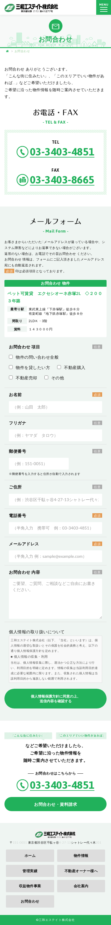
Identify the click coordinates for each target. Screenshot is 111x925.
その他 (54, 377)
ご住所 (15, 486)
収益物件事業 (30, 886)
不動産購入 (71, 367)
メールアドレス (24, 543)
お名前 (15, 394)
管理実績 (29, 871)
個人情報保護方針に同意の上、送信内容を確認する (56, 698)
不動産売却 (23, 377)
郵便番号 (17, 451)
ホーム (30, 855)
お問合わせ (30, 901)
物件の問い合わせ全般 (34, 357)
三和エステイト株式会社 (31, 7)
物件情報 (81, 855)
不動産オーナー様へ (81, 871)
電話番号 (17, 515)
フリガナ (17, 422)
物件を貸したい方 (29, 367)
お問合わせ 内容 (24, 572)
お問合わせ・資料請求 (55, 804)
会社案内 (81, 886)
